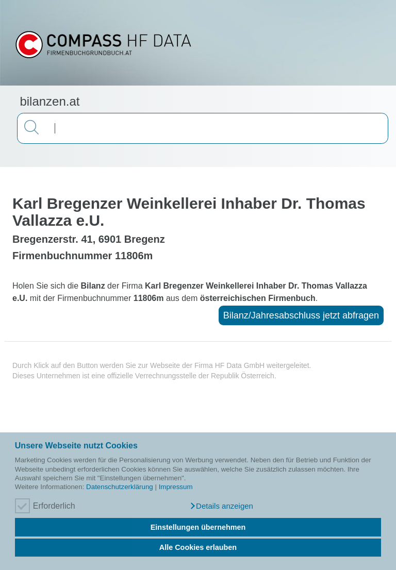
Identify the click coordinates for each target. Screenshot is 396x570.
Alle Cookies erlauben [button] (198, 547)
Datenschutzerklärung (119, 487)
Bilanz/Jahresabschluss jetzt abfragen (301, 315)
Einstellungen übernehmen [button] (198, 527)
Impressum (176, 487)
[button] (221, 506)
